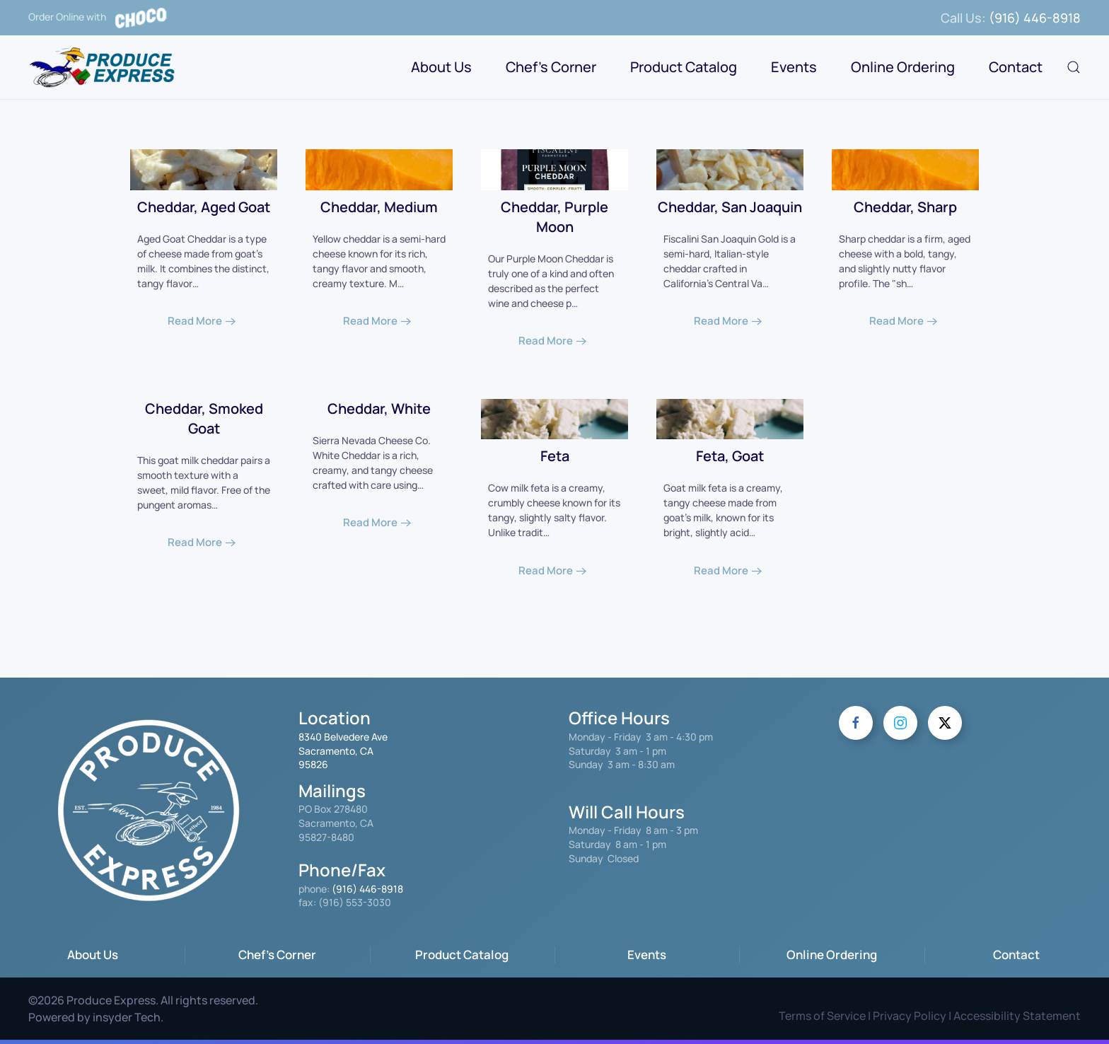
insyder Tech (127, 1017)
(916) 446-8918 (1035, 17)
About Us (92, 954)
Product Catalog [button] (683, 66)
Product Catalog (462, 954)
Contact (1016, 66)
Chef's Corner (277, 954)
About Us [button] (441, 66)
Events (794, 66)
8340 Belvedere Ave (343, 736)
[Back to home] (103, 67)
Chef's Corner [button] (551, 66)
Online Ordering (903, 66)
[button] (1074, 67)
